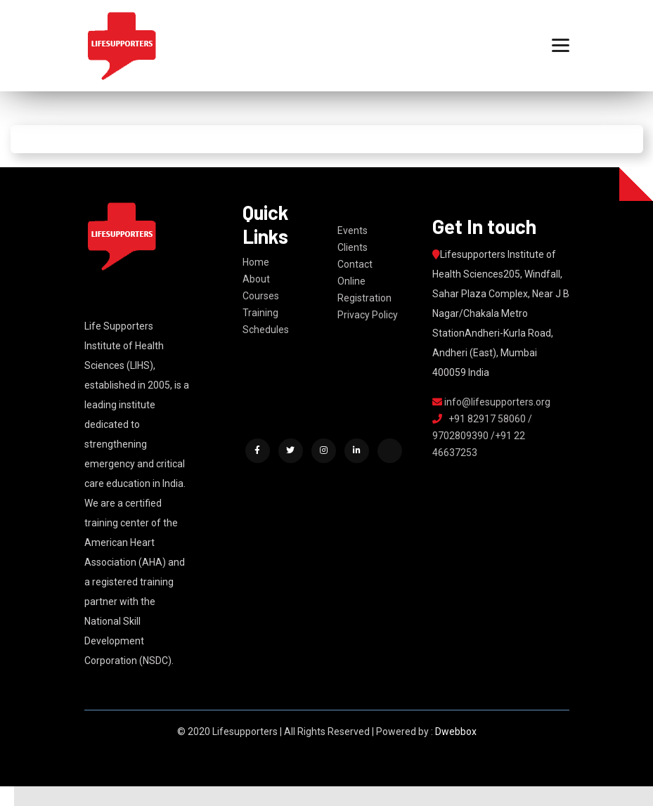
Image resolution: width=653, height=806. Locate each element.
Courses (261, 295)
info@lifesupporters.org (491, 402)
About (256, 279)
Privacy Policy (367, 314)
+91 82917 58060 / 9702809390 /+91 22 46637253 (482, 435)
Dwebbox (456, 731)
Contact (355, 264)
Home (256, 262)
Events (352, 230)
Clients (352, 247)
